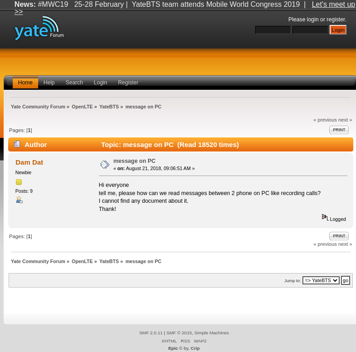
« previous (325, 119)
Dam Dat (29, 162)
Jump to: (292, 280)
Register (128, 82)
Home (25, 82)
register (335, 19)
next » (345, 119)
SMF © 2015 (179, 332)
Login (100, 82)
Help (49, 82)
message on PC (135, 161)
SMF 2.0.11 (151, 332)
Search (74, 82)
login (313, 19)
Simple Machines (211, 332)
